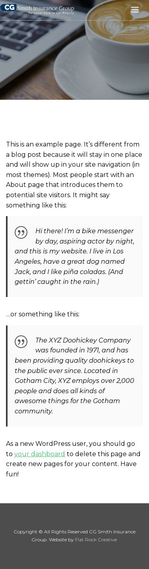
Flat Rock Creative (96, 539)
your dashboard (39, 454)
